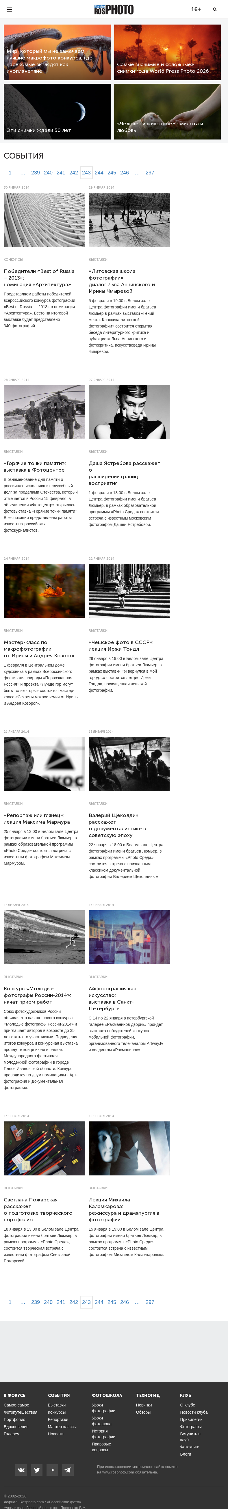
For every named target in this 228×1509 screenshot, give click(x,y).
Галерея (11, 1434)
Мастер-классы (62, 1426)
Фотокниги (189, 1447)
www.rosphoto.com (118, 1472)
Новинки (144, 1405)
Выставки (98, 260)
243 (86, 173)
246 (124, 173)
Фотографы (190, 1426)
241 (61, 173)
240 (48, 173)
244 (99, 173)
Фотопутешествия (20, 1412)
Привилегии (191, 1419)
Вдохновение (16, 1426)
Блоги (185, 1454)
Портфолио (14, 1419)
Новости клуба (193, 1412)
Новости (56, 1434)
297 (150, 173)
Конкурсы (13, 260)
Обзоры (143, 1412)
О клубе (187, 1405)
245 (111, 173)
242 (73, 173)
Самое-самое (16, 1405)
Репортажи (58, 1419)
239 (35, 173)
